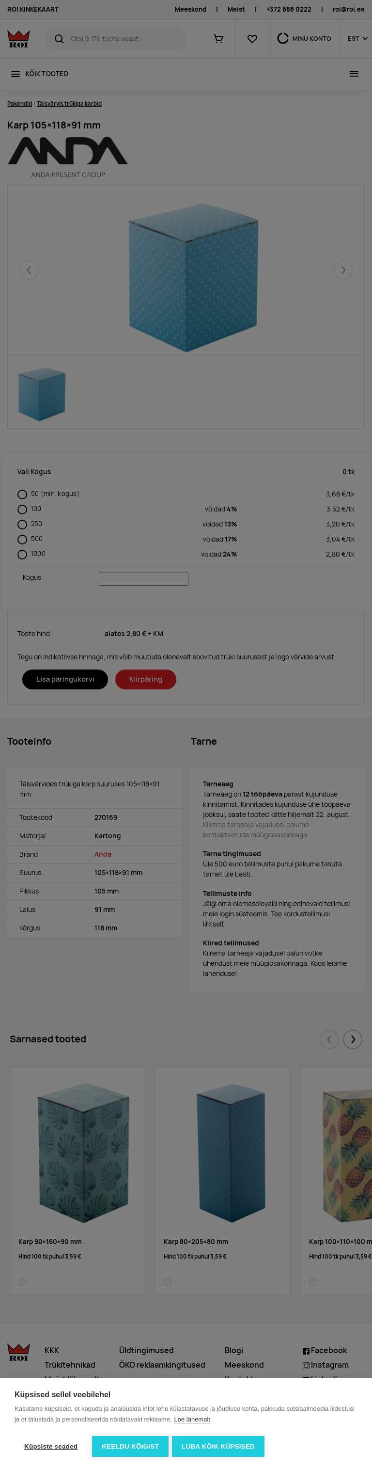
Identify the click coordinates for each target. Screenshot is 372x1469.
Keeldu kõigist (130, 1446)
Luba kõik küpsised (219, 1446)
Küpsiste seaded (51, 1446)
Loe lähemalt (192, 1420)
